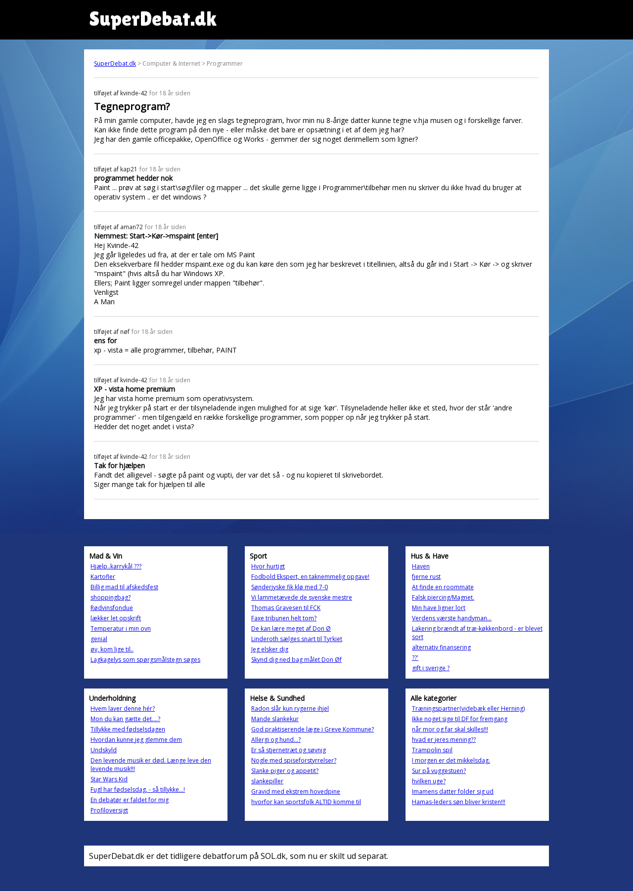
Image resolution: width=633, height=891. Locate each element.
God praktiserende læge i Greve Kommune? (312, 729)
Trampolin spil (432, 750)
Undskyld (103, 750)
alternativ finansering (441, 647)
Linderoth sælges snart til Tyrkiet (296, 639)
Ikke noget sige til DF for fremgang (459, 719)
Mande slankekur (275, 719)
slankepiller (267, 781)
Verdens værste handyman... (452, 618)
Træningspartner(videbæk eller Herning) (468, 708)
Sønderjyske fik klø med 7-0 (289, 587)
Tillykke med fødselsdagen (127, 729)
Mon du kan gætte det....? (125, 719)
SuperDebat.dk (115, 63)
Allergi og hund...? (276, 739)
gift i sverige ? (431, 668)
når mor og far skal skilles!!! (450, 729)
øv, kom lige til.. (112, 649)
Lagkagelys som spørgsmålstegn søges (145, 659)
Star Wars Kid (109, 779)
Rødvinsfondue (111, 608)
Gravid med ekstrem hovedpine (295, 791)
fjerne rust (426, 576)
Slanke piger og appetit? (284, 771)
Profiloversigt (109, 810)
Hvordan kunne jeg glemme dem (136, 739)
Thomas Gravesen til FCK (285, 608)
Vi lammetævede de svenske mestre (301, 597)
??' (415, 657)
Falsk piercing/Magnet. (443, 597)
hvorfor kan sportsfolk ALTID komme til (306, 802)
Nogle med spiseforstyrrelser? (293, 760)
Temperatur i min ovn (120, 628)
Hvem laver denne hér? (122, 708)
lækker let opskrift (115, 618)
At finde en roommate (443, 587)
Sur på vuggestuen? (439, 771)
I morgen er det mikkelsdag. (451, 760)
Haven (421, 566)
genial (98, 639)
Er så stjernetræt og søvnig (288, 750)
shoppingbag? (110, 597)
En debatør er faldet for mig (129, 800)
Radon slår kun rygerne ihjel (290, 708)
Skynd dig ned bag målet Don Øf (296, 659)
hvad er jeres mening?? (444, 739)
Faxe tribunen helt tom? (283, 618)
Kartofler (102, 576)
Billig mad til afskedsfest (124, 587)
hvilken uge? (429, 781)
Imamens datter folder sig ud (453, 791)
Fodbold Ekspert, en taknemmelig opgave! (310, 576)
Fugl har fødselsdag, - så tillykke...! (137, 789)
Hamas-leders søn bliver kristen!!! (458, 802)
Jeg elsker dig (269, 649)
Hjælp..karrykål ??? (115, 566)
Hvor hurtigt (268, 566)
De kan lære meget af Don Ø (291, 628)
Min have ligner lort (438, 608)
